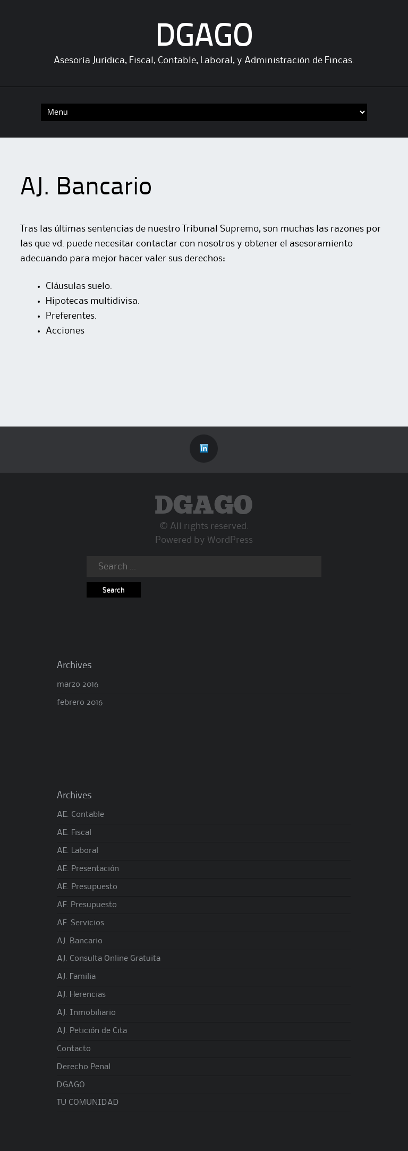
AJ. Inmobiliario (86, 1013)
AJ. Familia (76, 977)
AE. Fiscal (74, 833)
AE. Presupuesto (87, 887)
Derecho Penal (83, 1067)
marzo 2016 (77, 684)
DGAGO (204, 38)
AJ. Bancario (80, 941)
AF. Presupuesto (87, 905)
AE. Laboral (77, 851)
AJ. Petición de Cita (92, 1031)
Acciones (65, 331)
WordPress (230, 540)
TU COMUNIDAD (88, 1102)
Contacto (74, 1049)
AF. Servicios (80, 923)
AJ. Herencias (81, 995)
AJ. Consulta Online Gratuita (108, 958)
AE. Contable (80, 815)
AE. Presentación (88, 869)
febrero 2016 (80, 702)
